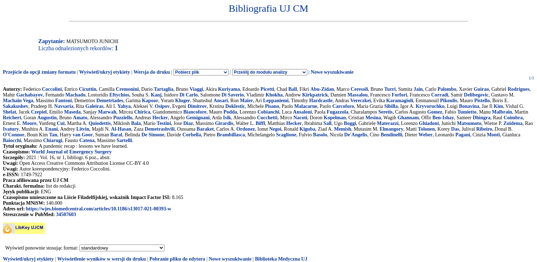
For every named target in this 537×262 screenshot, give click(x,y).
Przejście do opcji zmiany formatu (39, 72)
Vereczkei (360, 100)
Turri (390, 89)
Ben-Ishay (443, 117)
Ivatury (11, 129)
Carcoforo (343, 106)
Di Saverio (232, 95)
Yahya (124, 106)
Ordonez (245, 129)
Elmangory (391, 129)
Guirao (481, 89)
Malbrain (502, 112)
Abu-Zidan (322, 89)
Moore (29, 123)
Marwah (107, 112)
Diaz (188, 123)
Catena (87, 140)
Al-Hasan (121, 129)
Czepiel (39, 112)
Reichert (12, 117)
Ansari (221, 100)
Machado (75, 95)
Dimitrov (197, 106)
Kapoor (150, 100)
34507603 (66, 214)
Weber (425, 134)
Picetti (267, 89)
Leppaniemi (276, 100)
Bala (136, 123)
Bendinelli (391, 134)
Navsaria (63, 106)
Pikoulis (448, 100)
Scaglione (286, 134)
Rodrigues (518, 89)
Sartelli (124, 140)
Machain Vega (18, 100)
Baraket (205, 129)
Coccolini (52, 89)
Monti (493, 134)
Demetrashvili (159, 129)
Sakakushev (15, 106)
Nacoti (300, 117)
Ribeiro (484, 129)
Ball (292, 89)
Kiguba (307, 129)
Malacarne (305, 106)
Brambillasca (231, 134)
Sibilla (391, 106)
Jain (418, 89)
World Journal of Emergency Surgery (71, 151)
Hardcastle (320, 100)
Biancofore (195, 112)
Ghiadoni (429, 123)
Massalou (358, 95)
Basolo (320, 134)
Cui (61, 123)
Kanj (156, 95)
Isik (227, 117)
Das (455, 129)
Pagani (462, 134)
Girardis (224, 123)
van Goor (83, 134)
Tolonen (426, 129)
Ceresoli (359, 89)
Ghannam (408, 117)
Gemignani (197, 117)
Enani (51, 129)
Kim (498, 106)
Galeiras (94, 106)
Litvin (82, 129)
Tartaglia (163, 89)
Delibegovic (476, 95)
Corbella (191, 134)
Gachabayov (29, 95)
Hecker (160, 117)
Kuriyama (229, 89)
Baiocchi (12, 140)
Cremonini (127, 89)
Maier (246, 100)
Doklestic (235, 106)
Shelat (9, 112)
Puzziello (122, 117)
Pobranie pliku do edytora (177, 259)
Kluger (182, 100)
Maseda (72, 112)
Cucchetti (267, 117)
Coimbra (513, 117)
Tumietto (466, 112)
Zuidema (512, 123)
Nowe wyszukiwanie (332, 72)
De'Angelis (355, 134)
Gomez (434, 112)
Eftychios (119, 95)
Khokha (274, 95)
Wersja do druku (152, 72)
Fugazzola (337, 112)
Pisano (272, 106)
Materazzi (387, 123)
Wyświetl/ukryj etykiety (104, 72)
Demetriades (110, 100)
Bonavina (469, 106)
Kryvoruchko (430, 106)
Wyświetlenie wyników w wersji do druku (101, 259)
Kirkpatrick (315, 95)
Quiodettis (100, 123)
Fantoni (63, 100)
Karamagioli (399, 100)
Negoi (275, 129)
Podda (230, 112)
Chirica (142, 112)
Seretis (385, 112)
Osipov (162, 106)
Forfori (399, 95)
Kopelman (335, 117)
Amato (80, 117)
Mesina (373, 117)
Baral (116, 134)
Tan (53, 134)
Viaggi (196, 89)
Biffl (260, 123)
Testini (164, 123)
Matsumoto (469, 123)
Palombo (447, 89)
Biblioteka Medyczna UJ (281, 259)
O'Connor (14, 134)
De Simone (152, 134)
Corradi (439, 95)
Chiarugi (52, 140)
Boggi (350, 123)
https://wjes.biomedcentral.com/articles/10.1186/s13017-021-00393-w (98, 208)
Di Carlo (188, 95)
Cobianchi (268, 112)
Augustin (47, 117)
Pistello (482, 100)
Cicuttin (87, 89)
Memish (342, 129)
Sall (327, 123)
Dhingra (481, 117)
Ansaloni (302, 112)
